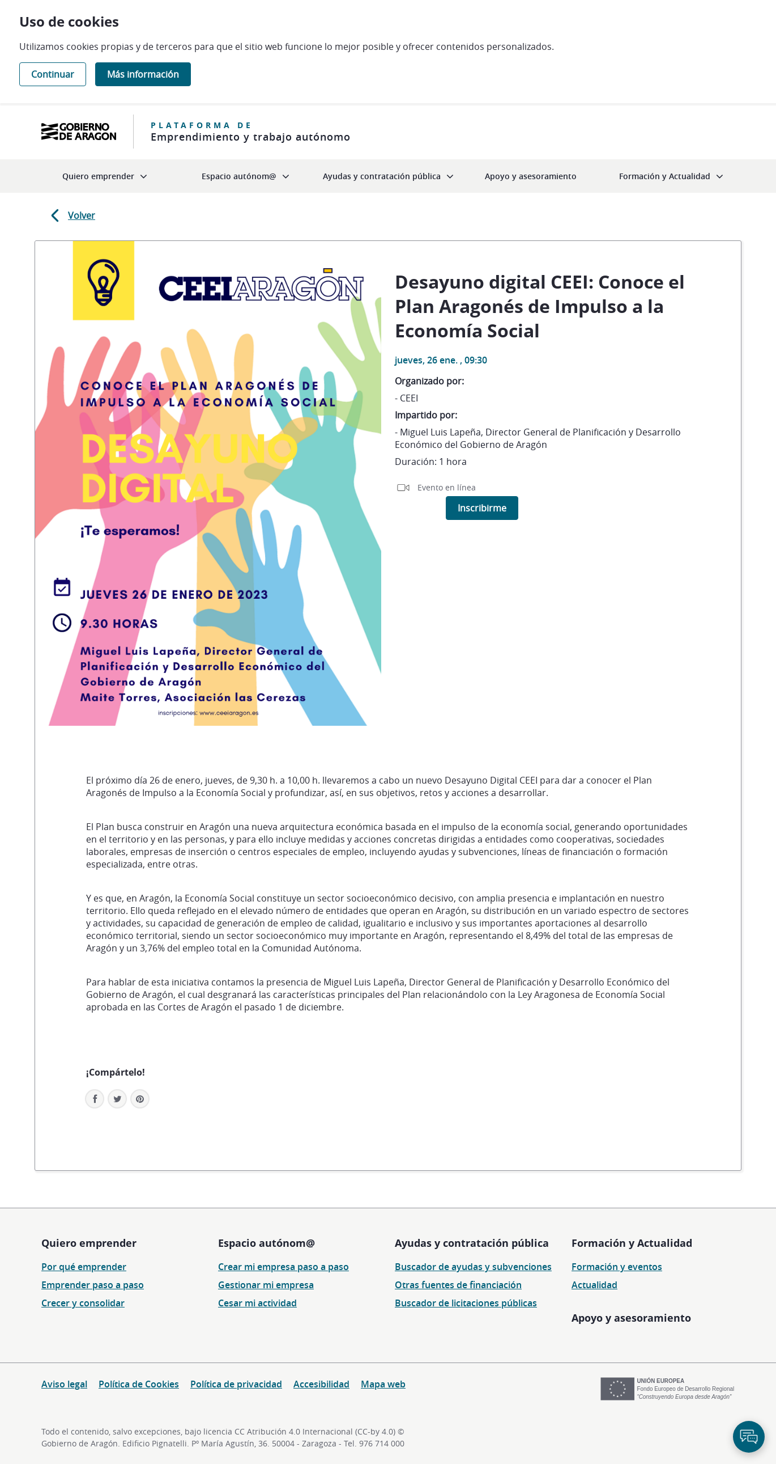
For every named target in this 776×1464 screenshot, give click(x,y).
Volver (70, 215)
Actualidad (594, 1285)
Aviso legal (64, 1384)
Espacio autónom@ (266, 1243)
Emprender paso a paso (92, 1285)
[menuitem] (104, 176)
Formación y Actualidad (632, 1243)
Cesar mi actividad (257, 1303)
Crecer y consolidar (83, 1303)
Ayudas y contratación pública (472, 1243)
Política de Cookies (139, 1384)
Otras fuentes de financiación (458, 1285)
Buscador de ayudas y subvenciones (473, 1266)
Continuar (52, 74)
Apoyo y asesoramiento (631, 1317)
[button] (139, 1098)
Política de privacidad (236, 1384)
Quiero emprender (89, 1243)
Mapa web (383, 1384)
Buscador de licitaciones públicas (466, 1303)
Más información (143, 74)
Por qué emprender (83, 1266)
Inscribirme (482, 508)
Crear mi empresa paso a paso (283, 1266)
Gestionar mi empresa (266, 1285)
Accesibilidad (321, 1384)
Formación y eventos (617, 1266)
